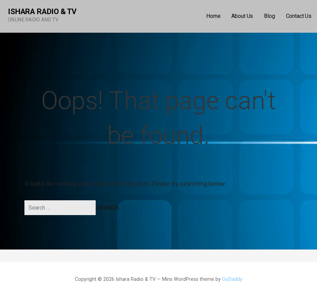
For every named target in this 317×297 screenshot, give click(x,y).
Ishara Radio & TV (42, 11)
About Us (242, 16)
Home (213, 16)
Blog (269, 16)
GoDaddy (232, 279)
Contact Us (298, 16)
